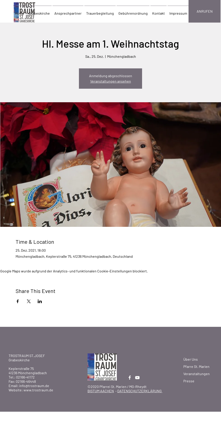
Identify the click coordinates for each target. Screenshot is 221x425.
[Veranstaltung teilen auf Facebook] (18, 301)
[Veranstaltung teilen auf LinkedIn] (40, 301)
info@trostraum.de (34, 385)
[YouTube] (137, 377)
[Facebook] (129, 377)
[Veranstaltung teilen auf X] (29, 301)
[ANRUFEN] (205, 11)
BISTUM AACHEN (100, 391)
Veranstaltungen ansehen (110, 81)
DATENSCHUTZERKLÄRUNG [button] (139, 391)
